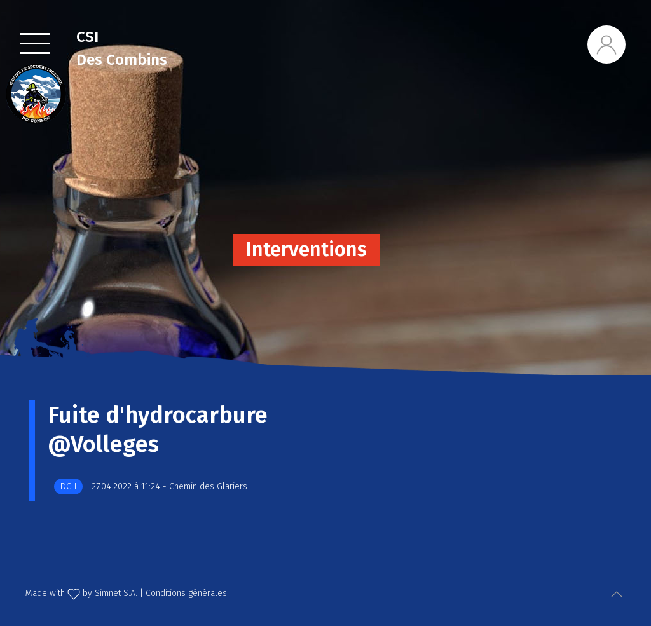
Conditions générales (186, 593)
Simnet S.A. (116, 593)
